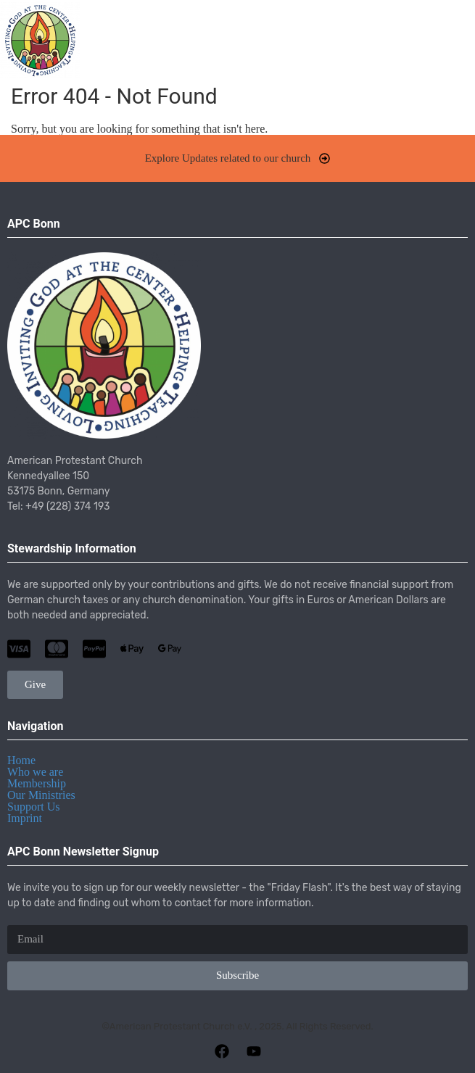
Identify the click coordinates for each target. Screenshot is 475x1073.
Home (21, 760)
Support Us (33, 806)
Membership (36, 783)
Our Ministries (41, 795)
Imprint (24, 818)
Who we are (35, 772)
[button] (456, 40)
